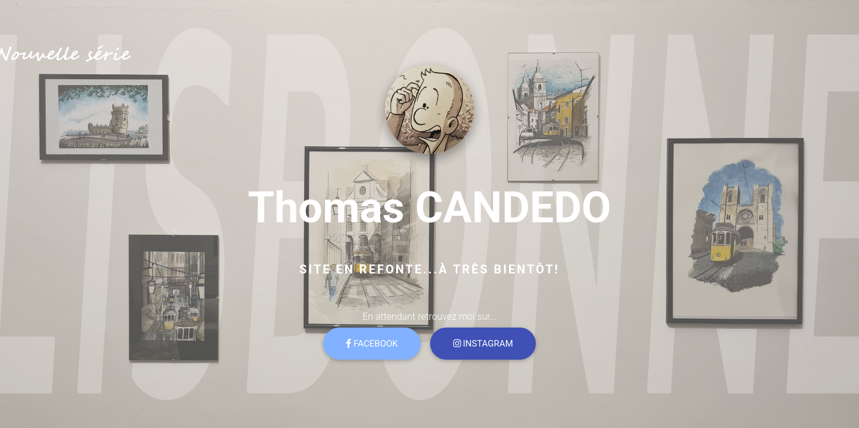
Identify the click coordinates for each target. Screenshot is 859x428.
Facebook (371, 343)
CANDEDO (513, 207)
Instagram (483, 343)
